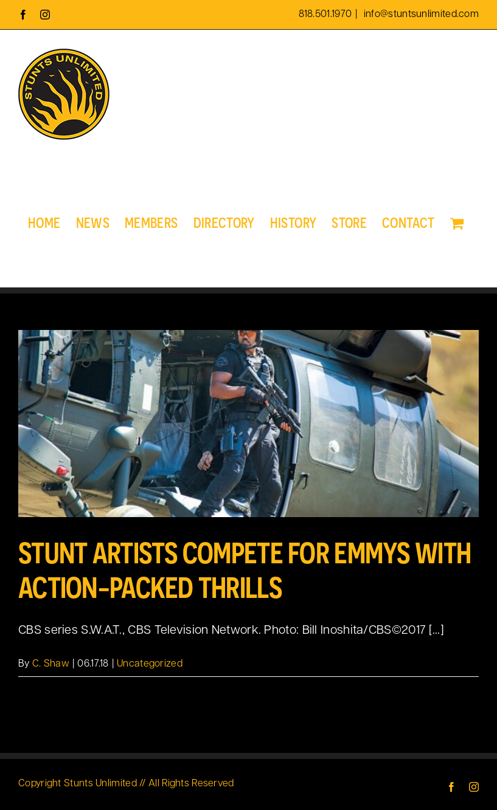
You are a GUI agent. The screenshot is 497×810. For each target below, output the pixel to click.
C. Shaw (50, 664)
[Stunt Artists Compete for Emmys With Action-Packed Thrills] (248, 423)
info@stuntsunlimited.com (420, 14)
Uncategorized (149, 664)
